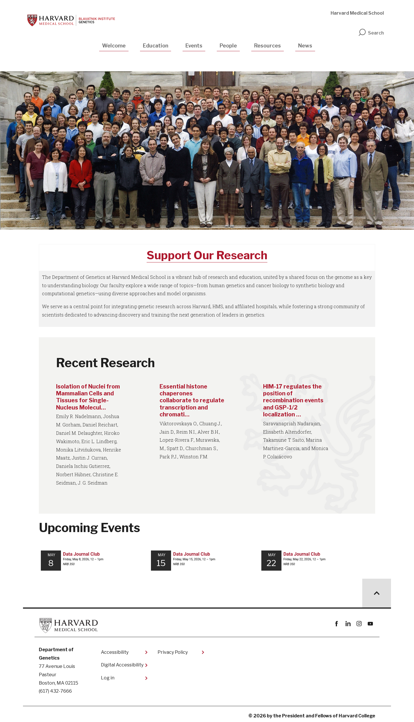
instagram (359, 621)
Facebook (336, 621)
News (305, 46)
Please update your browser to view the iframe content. (207, 557)
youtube (370, 621)
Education (155, 46)
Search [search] (371, 32)
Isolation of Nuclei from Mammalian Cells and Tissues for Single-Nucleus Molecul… (88, 397)
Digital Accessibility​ (122, 662)
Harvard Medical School (357, 13)
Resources (267, 46)
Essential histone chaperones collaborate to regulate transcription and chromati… (192, 400)
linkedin (348, 621)
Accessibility (115, 649)
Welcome (114, 46)
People (228, 46)
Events (193, 46)
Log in (107, 674)
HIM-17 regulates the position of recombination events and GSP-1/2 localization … (294, 400)
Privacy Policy (173, 649)
